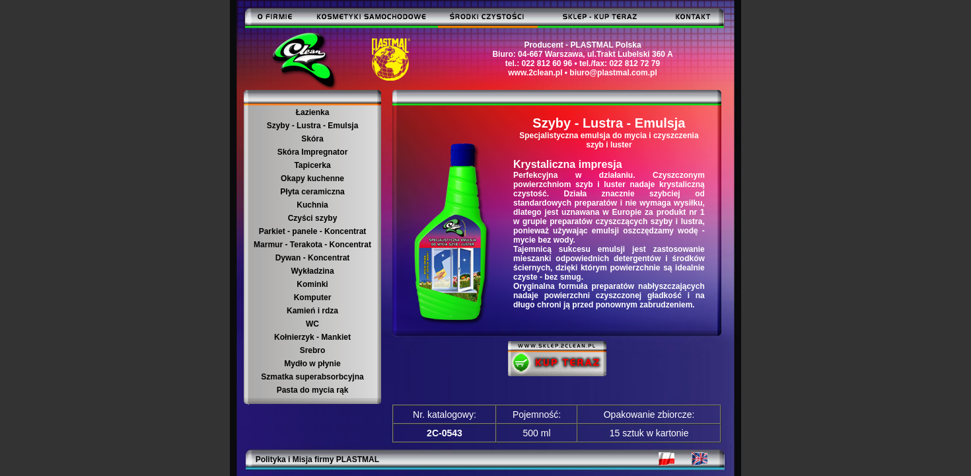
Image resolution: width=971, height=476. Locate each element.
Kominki (312, 284)
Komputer (313, 297)
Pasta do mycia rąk (313, 390)
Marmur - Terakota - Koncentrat (312, 244)
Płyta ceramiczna (312, 191)
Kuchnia (312, 205)
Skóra (312, 138)
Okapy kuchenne (312, 178)
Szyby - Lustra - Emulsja (313, 125)
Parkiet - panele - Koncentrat (313, 231)
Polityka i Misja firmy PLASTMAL (317, 459)
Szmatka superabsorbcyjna (312, 376)
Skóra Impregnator (312, 152)
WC (312, 324)
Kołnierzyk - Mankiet (312, 337)
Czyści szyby (313, 218)
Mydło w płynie (312, 363)
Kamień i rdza (312, 310)
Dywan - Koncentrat (312, 257)
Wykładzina (312, 271)
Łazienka (313, 112)
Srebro (313, 350)
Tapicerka (312, 165)
